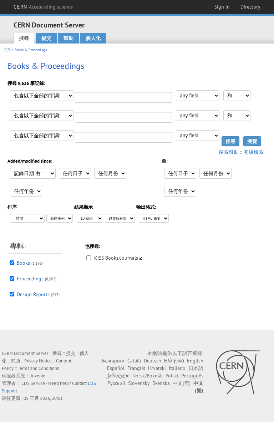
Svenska (161, 383)
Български (113, 360)
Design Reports (33, 294)
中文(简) (182, 383)
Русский (116, 383)
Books (23, 263)
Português (192, 375)
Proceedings (30, 278)
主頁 (7, 49)
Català (134, 360)
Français (136, 368)
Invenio (38, 376)
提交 (46, 38)
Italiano (177, 368)
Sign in (222, 7)
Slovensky (138, 383)
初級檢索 (254, 152)
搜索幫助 (229, 152)
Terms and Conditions (38, 368)
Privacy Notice (38, 361)
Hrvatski (157, 368)
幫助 (68, 38)
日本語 (195, 368)
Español (116, 368)
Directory (250, 7)
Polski (172, 375)
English (195, 360)
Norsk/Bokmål (147, 375)
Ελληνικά (174, 360)
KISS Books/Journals (116, 258)
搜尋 (24, 38)
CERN (43, 7)
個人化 (93, 38)
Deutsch (152, 360)
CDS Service (33, 383)
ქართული (118, 375)
